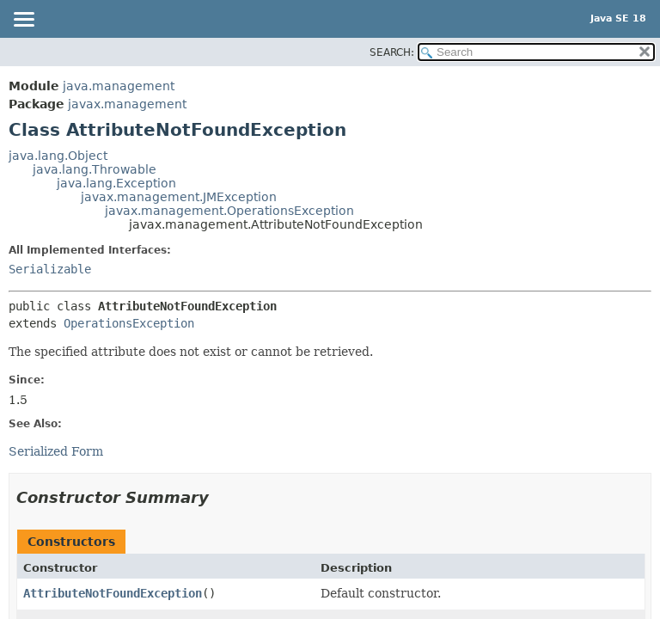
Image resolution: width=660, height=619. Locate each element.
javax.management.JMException (179, 197)
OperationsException (129, 323)
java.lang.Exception (116, 183)
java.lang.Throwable (94, 169)
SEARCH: (392, 52)
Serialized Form (56, 451)
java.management (118, 86)
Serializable (50, 269)
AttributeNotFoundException (112, 593)
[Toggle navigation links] (23, 21)
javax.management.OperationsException (229, 211)
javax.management (127, 104)
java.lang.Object (58, 155)
